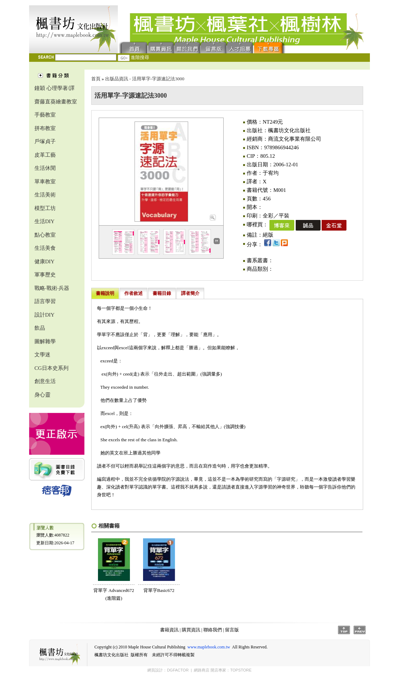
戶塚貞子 (45, 141)
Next (217, 241)
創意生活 (45, 381)
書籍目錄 (162, 293)
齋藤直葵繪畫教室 (55, 101)
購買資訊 (161, 47)
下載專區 (269, 47)
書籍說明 (105, 293)
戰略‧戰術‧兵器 (51, 288)
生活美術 (45, 195)
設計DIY (44, 315)
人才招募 (240, 47)
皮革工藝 (45, 155)
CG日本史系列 (51, 368)
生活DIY (44, 221)
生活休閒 (45, 168)
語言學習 (45, 301)
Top (344, 630)
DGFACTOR (177, 670)
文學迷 (42, 354)
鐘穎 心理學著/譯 (54, 88)
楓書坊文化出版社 (73, 29)
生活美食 (45, 248)
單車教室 (45, 181)
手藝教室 (45, 115)
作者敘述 (133, 293)
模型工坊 (45, 208)
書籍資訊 (169, 629)
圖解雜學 (45, 341)
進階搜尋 (140, 57)
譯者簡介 (190, 293)
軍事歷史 (45, 274)
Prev (360, 630)
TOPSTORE (240, 670)
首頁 (133, 47)
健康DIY (44, 261)
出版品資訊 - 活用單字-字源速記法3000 (144, 78)
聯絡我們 (187, 47)
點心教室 (45, 235)
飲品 (39, 328)
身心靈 (42, 395)
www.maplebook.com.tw (208, 647)
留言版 (214, 47)
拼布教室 (45, 128)
